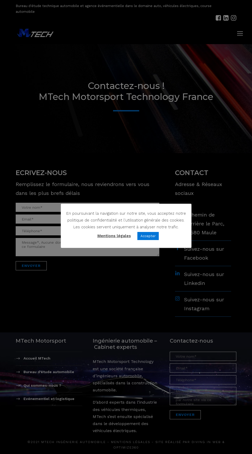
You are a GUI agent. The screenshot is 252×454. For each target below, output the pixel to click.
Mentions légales (114, 236)
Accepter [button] (148, 236)
